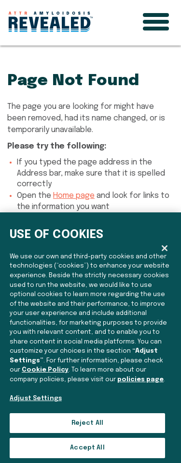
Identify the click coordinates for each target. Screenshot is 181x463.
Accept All (87, 448)
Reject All (87, 423)
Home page (74, 196)
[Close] (164, 248)
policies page (140, 379)
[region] (90, 337)
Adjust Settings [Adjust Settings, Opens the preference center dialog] (36, 398)
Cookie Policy (45, 370)
